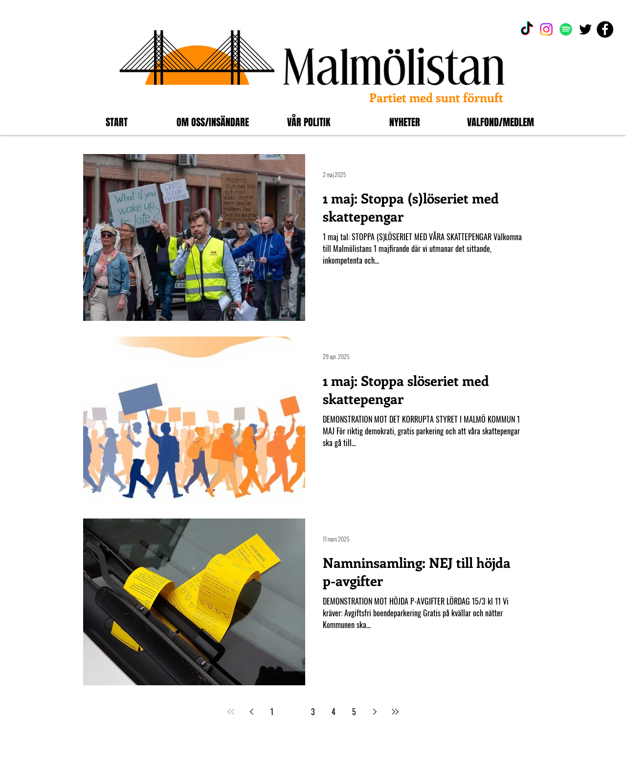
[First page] (231, 712)
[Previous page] (251, 712)
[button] (213, 122)
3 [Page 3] (313, 712)
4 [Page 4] (333, 712)
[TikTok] (526, 29)
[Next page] (374, 712)
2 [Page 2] (292, 712)
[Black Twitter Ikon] (585, 29)
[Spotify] (566, 29)
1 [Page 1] (271, 712)
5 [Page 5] (354, 712)
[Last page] (395, 712)
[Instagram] (546, 29)
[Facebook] (605, 29)
